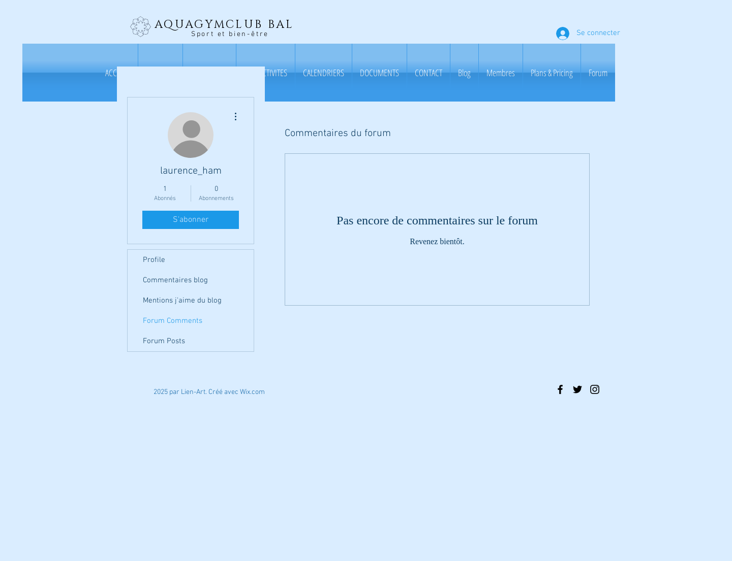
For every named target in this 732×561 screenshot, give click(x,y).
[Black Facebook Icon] (560, 389)
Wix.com (252, 392)
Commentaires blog (175, 280)
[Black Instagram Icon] (595, 389)
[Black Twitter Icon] (577, 389)
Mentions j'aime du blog (182, 300)
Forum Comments (172, 320)
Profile (154, 260)
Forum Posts (164, 341)
